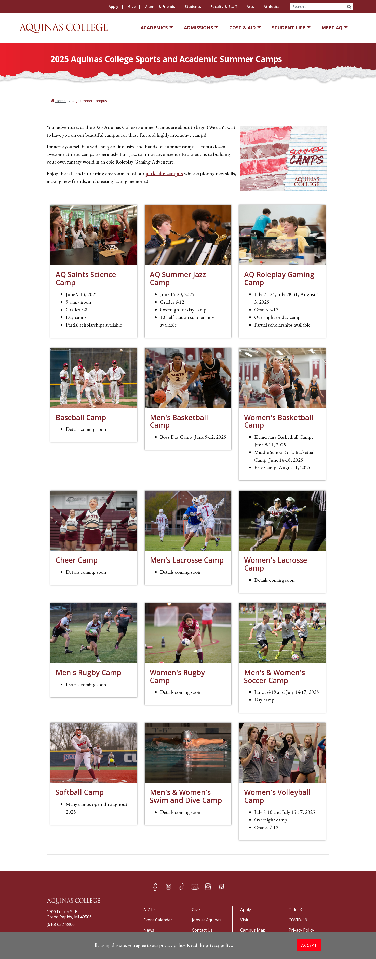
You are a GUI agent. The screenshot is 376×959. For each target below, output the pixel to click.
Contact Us (202, 930)
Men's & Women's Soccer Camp (274, 676)
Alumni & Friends (160, 6)
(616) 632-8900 (61, 924)
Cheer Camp (77, 560)
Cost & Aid (242, 28)
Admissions (198, 28)
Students (193, 6)
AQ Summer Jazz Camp (178, 278)
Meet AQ (331, 28)
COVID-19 (298, 920)
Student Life (288, 28)
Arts (250, 6)
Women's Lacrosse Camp (275, 564)
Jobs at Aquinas (206, 920)
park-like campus (164, 173)
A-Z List (150, 909)
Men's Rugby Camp (88, 672)
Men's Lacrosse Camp (187, 560)
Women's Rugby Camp (177, 676)
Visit (244, 920)
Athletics (271, 6)
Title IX (295, 909)
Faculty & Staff (224, 6)
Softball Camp (80, 792)
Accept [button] (309, 946)
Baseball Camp (81, 417)
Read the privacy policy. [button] (210, 946)
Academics (154, 28)
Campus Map (252, 930)
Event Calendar (157, 920)
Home (60, 100)
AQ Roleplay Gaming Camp (279, 278)
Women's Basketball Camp (278, 421)
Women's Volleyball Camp (277, 796)
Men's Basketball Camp (179, 421)
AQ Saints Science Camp (86, 278)
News (148, 930)
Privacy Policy (301, 930)
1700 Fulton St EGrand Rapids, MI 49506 (69, 914)
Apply (113, 6)
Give (132, 6)
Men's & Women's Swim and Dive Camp (186, 796)
